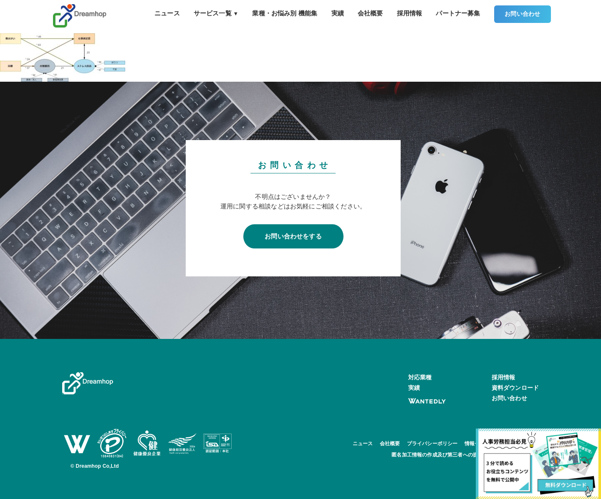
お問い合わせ (522, 14)
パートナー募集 (458, 13)
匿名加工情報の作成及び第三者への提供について (447, 455)
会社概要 (370, 13)
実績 (337, 13)
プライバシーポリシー (432, 443)
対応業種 (420, 377)
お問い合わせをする (293, 236)
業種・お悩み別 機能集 (284, 13)
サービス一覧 (216, 13)
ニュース (167, 13)
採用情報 (409, 13)
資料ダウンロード (515, 387)
